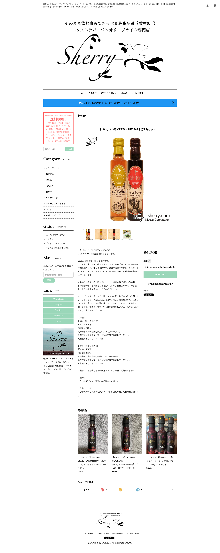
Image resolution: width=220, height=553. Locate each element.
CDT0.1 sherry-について (56, 235)
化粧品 (49, 180)
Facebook (58, 316)
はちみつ (50, 186)
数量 (145, 261)
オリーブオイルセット (56, 203)
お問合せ (49, 239)
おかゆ (49, 192)
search (69, 149)
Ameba (58, 321)
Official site (58, 299)
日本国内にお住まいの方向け (160, 284)
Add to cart (160, 274)
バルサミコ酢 (52, 198)
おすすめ (50, 174)
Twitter (58, 310)
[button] (108, 93)
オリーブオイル (53, 168)
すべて (87, 490)
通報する (147, 291)
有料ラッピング (53, 215)
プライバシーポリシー (55, 243)
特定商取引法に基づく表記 (57, 248)
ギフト (49, 209)
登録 (49, 280)
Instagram (58, 304)
